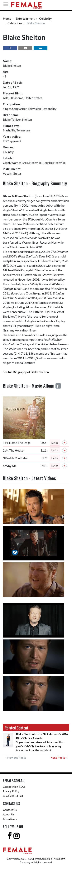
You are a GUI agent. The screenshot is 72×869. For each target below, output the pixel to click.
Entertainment (25, 18)
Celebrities (14, 23)
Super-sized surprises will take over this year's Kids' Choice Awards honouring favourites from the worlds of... (42, 742)
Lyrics (54, 442)
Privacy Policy (11, 791)
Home (7, 18)
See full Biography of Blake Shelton (26, 372)
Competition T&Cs (14, 786)
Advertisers (10, 819)
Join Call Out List (13, 795)
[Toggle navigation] (7, 4)
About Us (8, 814)
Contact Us (10, 809)
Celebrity (45, 18)
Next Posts (58, 757)
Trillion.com (58, 858)
